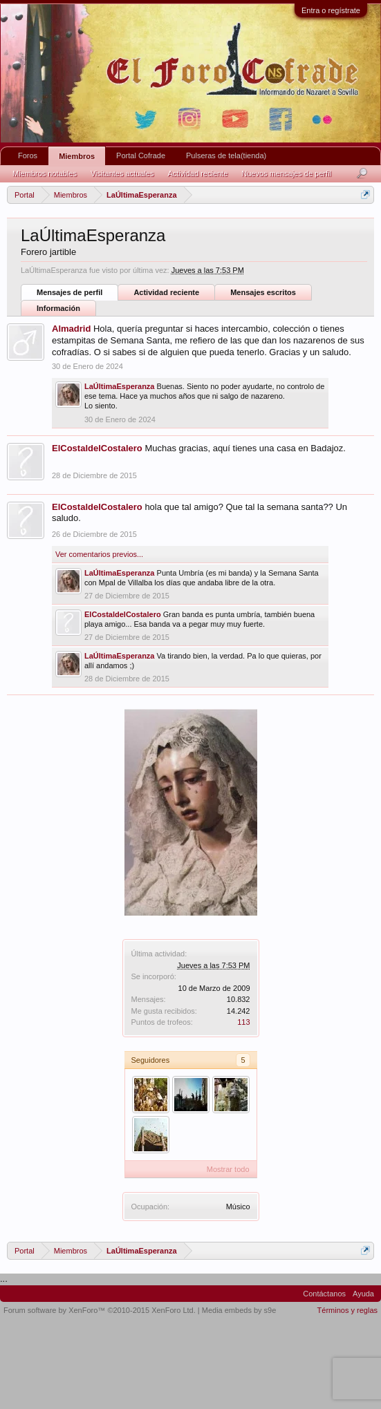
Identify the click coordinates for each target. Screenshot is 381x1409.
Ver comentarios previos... (99, 554)
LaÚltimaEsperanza (119, 386)
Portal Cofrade (140, 155)
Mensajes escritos (263, 292)
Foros (27, 155)
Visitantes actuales (122, 173)
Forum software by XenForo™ (99, 1310)
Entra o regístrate (330, 10)
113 (243, 1022)
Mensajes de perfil (69, 292)
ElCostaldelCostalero (97, 448)
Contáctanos (324, 1293)
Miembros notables (44, 173)
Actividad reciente (166, 292)
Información (58, 308)
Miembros (77, 156)
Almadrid (71, 328)
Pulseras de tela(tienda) (226, 155)
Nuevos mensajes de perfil (286, 173)
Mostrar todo (228, 1169)
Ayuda (363, 1293)
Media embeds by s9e (239, 1310)
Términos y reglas (347, 1310)
